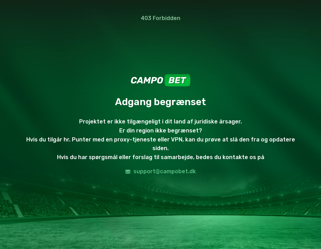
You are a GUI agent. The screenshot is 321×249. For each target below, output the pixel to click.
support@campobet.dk (160, 171)
